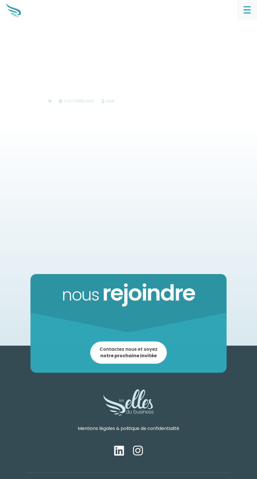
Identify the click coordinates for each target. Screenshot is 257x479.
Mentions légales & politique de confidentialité (128, 428)
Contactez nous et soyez (128, 351)
